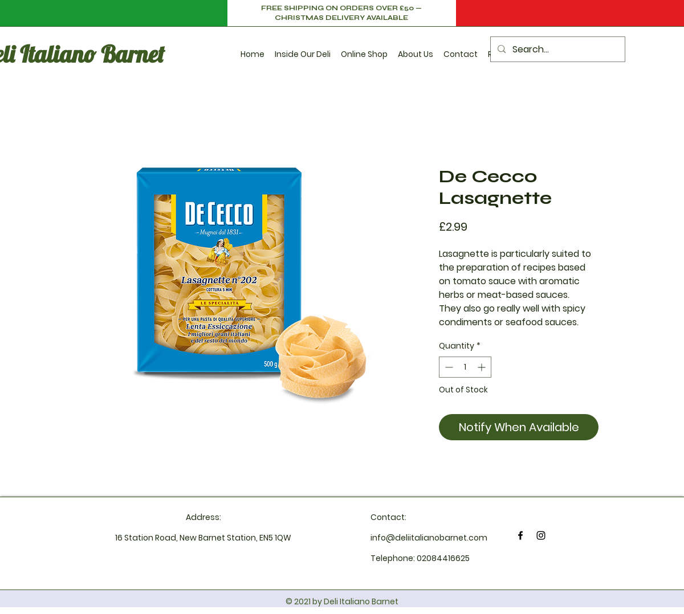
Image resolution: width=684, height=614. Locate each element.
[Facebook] (520, 535)
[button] (303, 49)
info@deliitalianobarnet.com (428, 537)
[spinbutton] (465, 367)
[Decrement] (448, 367)
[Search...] (556, 49)
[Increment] (482, 367)
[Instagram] (541, 535)
